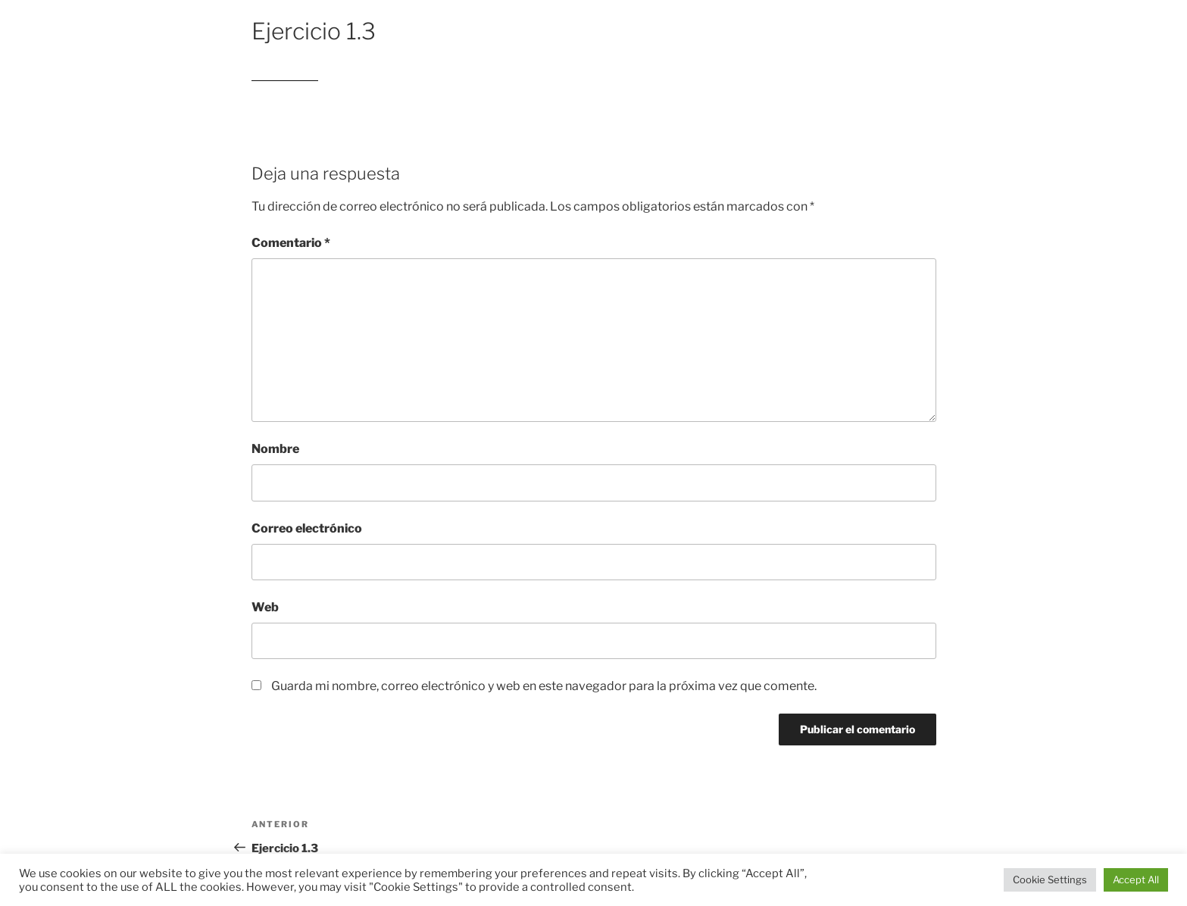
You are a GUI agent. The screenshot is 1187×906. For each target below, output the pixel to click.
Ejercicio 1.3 (284, 74)
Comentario (290, 243)
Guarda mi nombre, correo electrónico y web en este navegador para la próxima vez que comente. (544, 686)
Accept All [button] (1136, 879)
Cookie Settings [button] (1050, 879)
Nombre (275, 449)
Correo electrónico (306, 528)
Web (265, 607)
